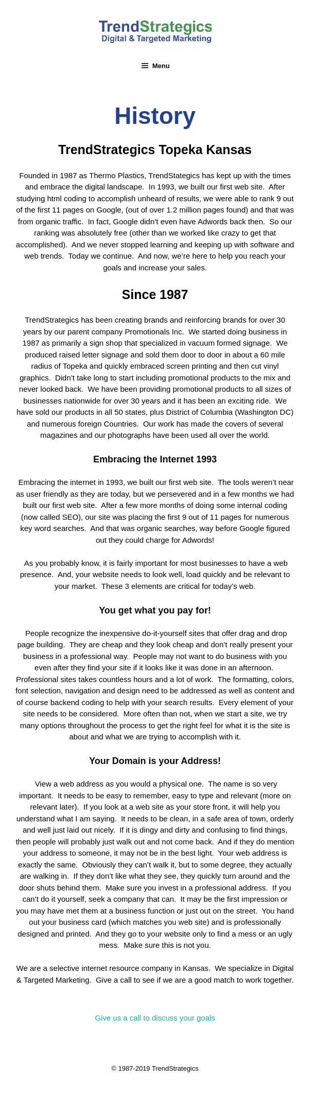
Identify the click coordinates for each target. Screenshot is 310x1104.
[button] (154, 1018)
